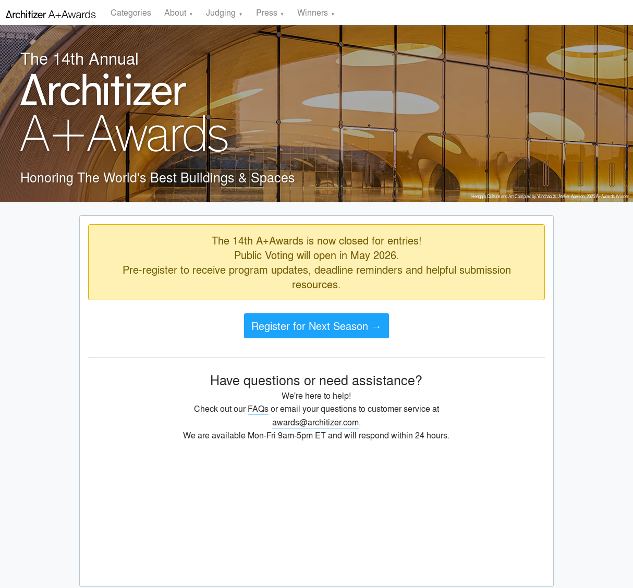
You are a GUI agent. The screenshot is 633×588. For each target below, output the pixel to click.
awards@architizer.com (315, 422)
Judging (221, 12)
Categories (131, 12)
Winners (312, 12)
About (175, 12)
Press (266, 12)
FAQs (258, 408)
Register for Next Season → (316, 325)
